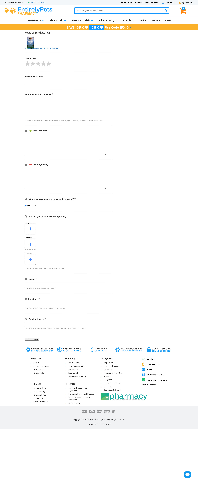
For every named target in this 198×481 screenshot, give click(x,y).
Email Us (147, 369)
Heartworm (35, 20)
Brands (128, 20)
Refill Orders (73, 369)
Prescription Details (76, 366)
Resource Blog (74, 403)
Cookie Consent (149, 385)
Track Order (126, 2)
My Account (187, 2)
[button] (27, 63)
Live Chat (148, 359)
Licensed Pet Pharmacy (154, 380)
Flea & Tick (58, 20)
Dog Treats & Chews (112, 383)
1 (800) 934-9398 (150, 364)
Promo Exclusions (41, 402)
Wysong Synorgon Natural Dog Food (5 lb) (41, 48)
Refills (142, 20)
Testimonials (73, 373)
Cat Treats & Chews (112, 390)
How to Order (73, 362)
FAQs (46, 388)
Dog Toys (108, 379)
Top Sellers (108, 362)
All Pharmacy (108, 20)
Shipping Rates (40, 395)
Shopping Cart (39, 373)
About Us (38, 388)
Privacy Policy (39, 391)
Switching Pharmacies (77, 376)
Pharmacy (108, 369)
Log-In (36, 362)
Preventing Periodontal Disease (81, 394)
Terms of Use (105, 424)
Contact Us (170, 2)
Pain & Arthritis (82, 20)
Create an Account (41, 366)
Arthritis (107, 376)
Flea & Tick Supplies (112, 366)
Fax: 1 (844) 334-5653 (153, 374)
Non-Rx (155, 20)
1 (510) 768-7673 (151, 2)
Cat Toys (107, 386)
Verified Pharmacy (38, 2)
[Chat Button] (180, 473)
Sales (168, 20)
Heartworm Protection (113, 373)
